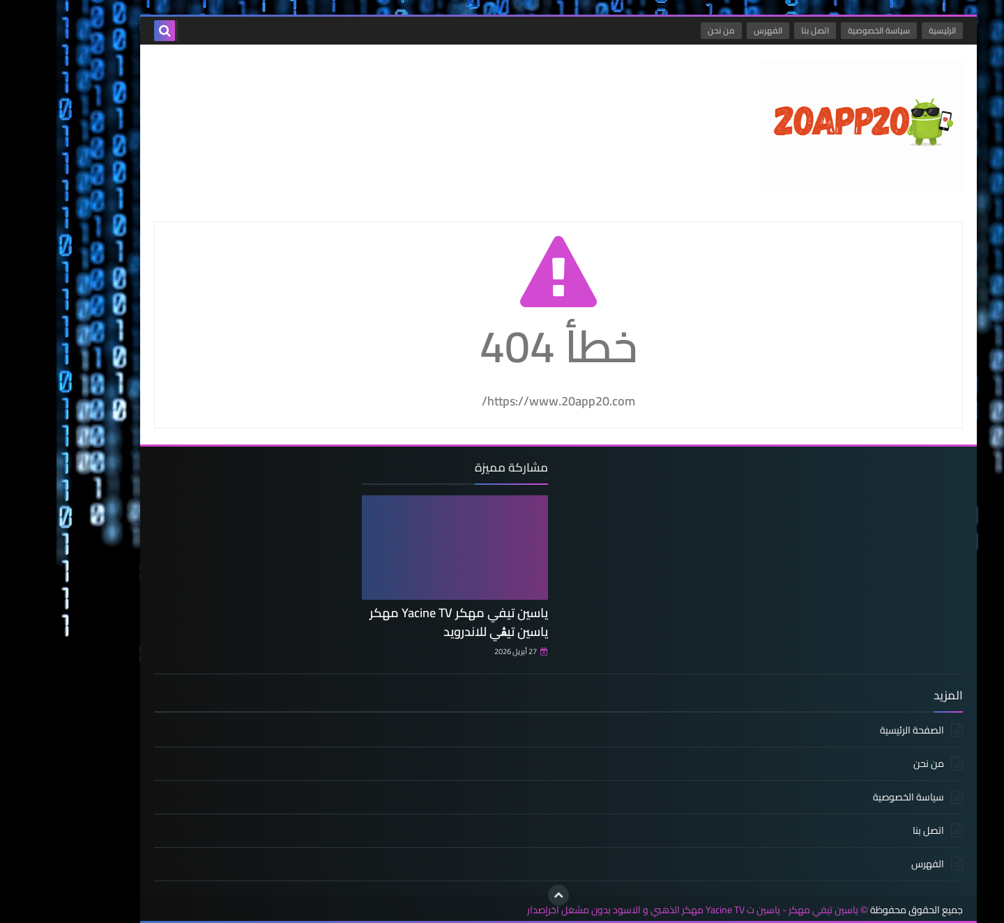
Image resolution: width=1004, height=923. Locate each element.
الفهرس (711, 30)
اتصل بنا (759, 30)
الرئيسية (885, 30)
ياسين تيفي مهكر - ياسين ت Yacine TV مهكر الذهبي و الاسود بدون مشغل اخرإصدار (636, 910)
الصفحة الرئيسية (855, 731)
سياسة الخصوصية (822, 30)
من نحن (664, 30)
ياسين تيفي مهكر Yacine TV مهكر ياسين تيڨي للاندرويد (402, 622)
